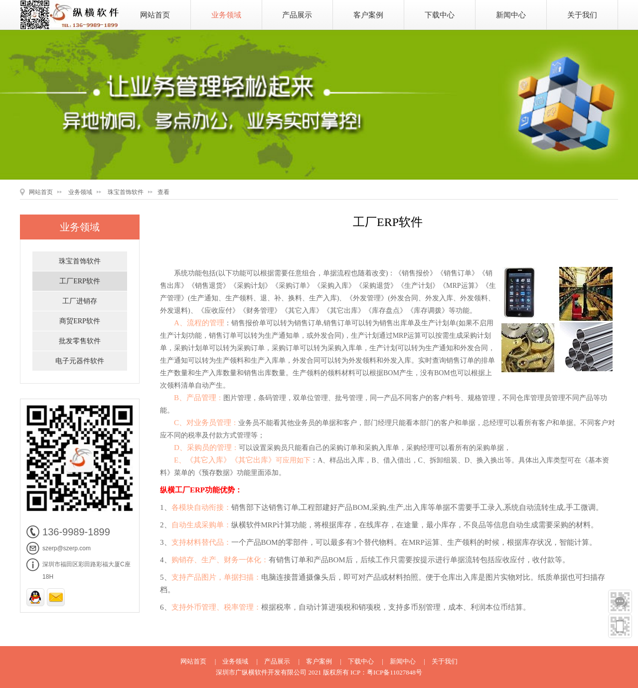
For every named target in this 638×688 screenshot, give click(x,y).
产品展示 (297, 15)
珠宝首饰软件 (126, 192)
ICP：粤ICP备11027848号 (386, 672)
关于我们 (582, 15)
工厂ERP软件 (79, 281)
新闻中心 (511, 15)
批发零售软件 (80, 341)
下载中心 (440, 15)
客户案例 (368, 15)
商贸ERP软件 (79, 321)
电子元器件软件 (79, 361)
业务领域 (226, 15)
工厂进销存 (79, 301)
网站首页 (155, 15)
